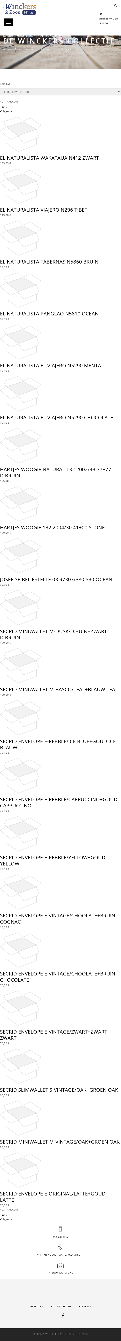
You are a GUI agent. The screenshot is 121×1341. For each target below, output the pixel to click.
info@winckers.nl (60, 1272)
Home (8, 49)
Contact (85, 1306)
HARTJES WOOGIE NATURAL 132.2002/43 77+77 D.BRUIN (55, 472)
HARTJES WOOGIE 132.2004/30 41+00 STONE (52, 527)
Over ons (36, 1306)
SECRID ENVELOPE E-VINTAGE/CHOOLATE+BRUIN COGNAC (57, 918)
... (6, 106)
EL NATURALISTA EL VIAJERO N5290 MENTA (50, 365)
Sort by (4, 84)
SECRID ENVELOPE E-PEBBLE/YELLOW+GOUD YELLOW (52, 860)
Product (73, 49)
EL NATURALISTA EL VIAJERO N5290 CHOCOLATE (56, 417)
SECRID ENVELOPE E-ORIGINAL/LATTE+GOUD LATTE (53, 1196)
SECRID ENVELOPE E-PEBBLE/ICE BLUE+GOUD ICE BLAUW (58, 744)
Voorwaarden (61, 1306)
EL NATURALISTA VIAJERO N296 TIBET (43, 209)
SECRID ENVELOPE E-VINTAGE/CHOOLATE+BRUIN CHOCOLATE (57, 976)
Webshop (26, 49)
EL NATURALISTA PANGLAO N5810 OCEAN (49, 313)
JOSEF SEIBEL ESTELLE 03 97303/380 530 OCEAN (56, 579)
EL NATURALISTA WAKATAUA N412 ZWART (49, 157)
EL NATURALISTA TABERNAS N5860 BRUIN (49, 261)
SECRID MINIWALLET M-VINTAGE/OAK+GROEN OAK (60, 1141)
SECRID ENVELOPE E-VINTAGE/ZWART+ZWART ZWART (53, 1034)
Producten (50, 49)
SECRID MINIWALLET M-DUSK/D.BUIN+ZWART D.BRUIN (53, 634)
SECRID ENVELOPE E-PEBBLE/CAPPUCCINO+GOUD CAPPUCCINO (59, 802)
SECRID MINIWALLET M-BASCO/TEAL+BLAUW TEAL (59, 689)
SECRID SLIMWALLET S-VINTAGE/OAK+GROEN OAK (59, 1089)
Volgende (6, 111)
